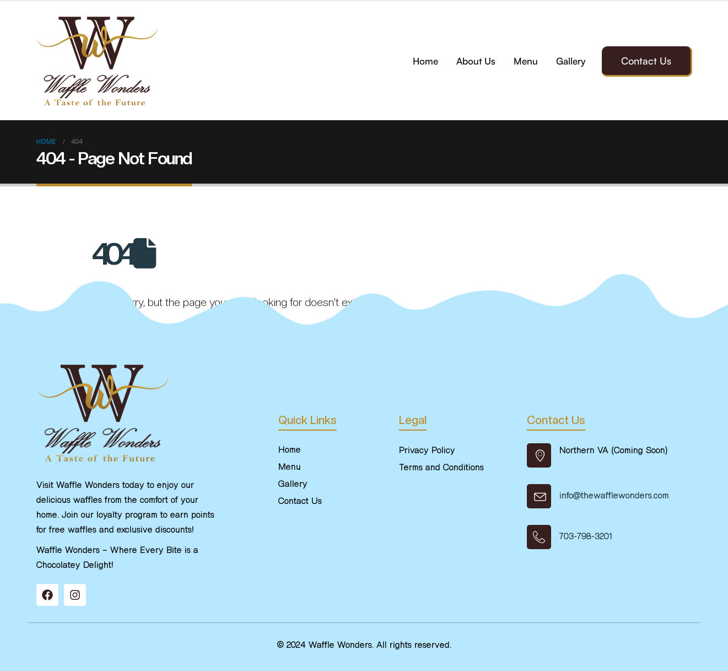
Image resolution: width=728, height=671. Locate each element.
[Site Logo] (97, 61)
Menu (526, 61)
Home (425, 61)
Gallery (570, 61)
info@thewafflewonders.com (614, 496)
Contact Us (646, 61)
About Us (475, 61)
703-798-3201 (585, 536)
